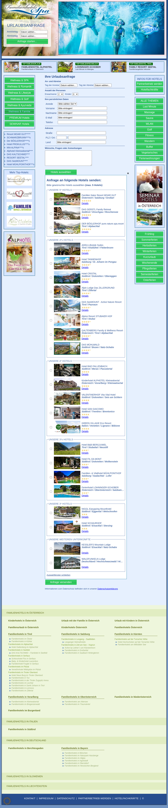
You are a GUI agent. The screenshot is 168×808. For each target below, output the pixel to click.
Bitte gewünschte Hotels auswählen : (75, 185)
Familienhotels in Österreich (25, 613)
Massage (149, 112)
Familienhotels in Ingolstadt (76, 761)
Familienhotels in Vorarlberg (23, 697)
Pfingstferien (149, 268)
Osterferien (149, 280)
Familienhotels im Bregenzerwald (26, 704)
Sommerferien (149, 239)
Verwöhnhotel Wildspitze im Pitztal (26, 669)
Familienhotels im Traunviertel (77, 704)
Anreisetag (13, 31)
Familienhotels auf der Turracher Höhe (131, 639)
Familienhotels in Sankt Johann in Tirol (28, 685)
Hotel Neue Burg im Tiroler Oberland (27, 675)
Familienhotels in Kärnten (128, 634)
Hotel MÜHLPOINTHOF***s (20, 164)
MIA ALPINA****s (15, 147)
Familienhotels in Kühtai (22, 641)
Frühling (149, 234)
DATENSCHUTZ (66, 798)
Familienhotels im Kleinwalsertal (25, 702)
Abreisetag (13, 36)
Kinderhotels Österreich (74, 627)
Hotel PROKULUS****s (18, 144)
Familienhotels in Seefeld (19, 650)
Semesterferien (149, 274)
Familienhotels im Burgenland (24, 710)
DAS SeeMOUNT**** (17, 161)
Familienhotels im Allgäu (75, 758)
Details (85, 203)
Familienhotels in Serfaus (19, 656)
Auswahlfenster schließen (58, 575)
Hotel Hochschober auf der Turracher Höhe (136, 642)
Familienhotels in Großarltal (76, 650)
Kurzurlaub (149, 257)
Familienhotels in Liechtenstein (27, 786)
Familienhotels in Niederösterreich (133, 697)
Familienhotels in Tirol (20, 634)
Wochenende (149, 262)
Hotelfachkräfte (149, 89)
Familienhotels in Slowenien (25, 776)
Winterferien (149, 251)
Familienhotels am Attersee (76, 702)
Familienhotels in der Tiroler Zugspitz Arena (30, 680)
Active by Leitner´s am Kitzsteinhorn (80, 648)
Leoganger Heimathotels (75, 642)
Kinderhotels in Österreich (22, 620)
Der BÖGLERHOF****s (18, 141)
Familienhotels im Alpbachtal (20, 644)
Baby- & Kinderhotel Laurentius (25, 661)
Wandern (149, 141)
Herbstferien (149, 245)
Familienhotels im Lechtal (22, 683)
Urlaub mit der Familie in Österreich (80, 620)
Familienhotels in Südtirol (22, 729)
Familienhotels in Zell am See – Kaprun (78, 645)
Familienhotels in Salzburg (75, 634)
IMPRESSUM (46, 798)
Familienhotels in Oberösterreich (78, 697)
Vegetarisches (149, 152)
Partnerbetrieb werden (149, 83)
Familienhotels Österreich (128, 627)
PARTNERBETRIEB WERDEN (94, 798)
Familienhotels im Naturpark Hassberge (81, 755)
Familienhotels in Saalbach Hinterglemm (82, 653)
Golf (149, 129)
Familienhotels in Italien (22, 721)
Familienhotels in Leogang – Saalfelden (78, 639)
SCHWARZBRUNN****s (19, 137)
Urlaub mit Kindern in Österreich (132, 620)
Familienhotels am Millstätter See (132, 644)
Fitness (149, 135)
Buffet (149, 146)
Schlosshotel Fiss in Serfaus (24, 659)
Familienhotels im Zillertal (22, 691)
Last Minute (149, 106)
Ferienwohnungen (149, 158)
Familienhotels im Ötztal (22, 639)
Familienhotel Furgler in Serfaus (25, 664)
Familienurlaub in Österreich (23, 627)
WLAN (149, 123)
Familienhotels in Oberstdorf (77, 763)
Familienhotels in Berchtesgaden (25, 748)
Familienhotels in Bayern (74, 748)
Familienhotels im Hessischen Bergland (81, 766)
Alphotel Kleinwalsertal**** (20, 151)
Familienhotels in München (76, 753)
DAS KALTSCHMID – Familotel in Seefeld (29, 653)
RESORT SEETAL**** (18, 157)
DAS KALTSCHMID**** (18, 154)
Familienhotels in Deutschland (26, 740)
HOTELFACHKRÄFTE (126, 798)
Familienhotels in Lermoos (23, 688)
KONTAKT (29, 798)
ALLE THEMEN (149, 100)
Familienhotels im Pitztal (18, 667)
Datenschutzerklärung (107, 589)
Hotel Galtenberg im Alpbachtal (25, 647)
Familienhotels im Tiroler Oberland (23, 672)
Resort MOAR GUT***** (19, 134)
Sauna (149, 118)
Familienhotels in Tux (21, 678)
